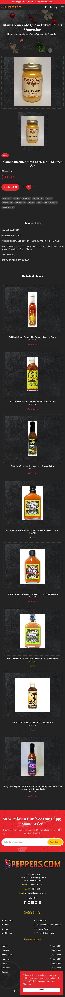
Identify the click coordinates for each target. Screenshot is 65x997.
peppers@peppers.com (35, 893)
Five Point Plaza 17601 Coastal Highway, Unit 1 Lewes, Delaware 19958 (33, 877)
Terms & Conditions (45, 933)
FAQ (6, 929)
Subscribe (55, 842)
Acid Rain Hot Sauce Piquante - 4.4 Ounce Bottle (32, 401)
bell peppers (20, 203)
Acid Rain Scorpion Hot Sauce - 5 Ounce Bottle (32, 466)
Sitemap (8, 933)
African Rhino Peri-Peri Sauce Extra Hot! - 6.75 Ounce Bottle (32, 530)
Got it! (41, 990)
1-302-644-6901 (34, 889)
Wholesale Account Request (49, 925)
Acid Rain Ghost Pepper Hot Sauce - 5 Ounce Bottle (32, 337)
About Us (8, 920)
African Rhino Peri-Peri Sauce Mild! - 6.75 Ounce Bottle (32, 658)
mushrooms (7, 203)
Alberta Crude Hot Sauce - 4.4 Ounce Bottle (32, 722)
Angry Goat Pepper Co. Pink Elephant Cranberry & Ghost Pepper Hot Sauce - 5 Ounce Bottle (32, 787)
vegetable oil (38, 198)
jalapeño (26, 198)
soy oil (31, 203)
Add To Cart (10, 187)
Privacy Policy (43, 929)
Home (10, 34)
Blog (6, 925)
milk (39, 203)
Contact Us (41, 920)
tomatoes (6, 198)
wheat (49, 198)
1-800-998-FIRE (36, 885)
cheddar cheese (50, 203)
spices (16, 198)
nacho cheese (8, 207)
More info (27, 984)
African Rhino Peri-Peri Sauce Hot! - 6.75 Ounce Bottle (32, 594)
